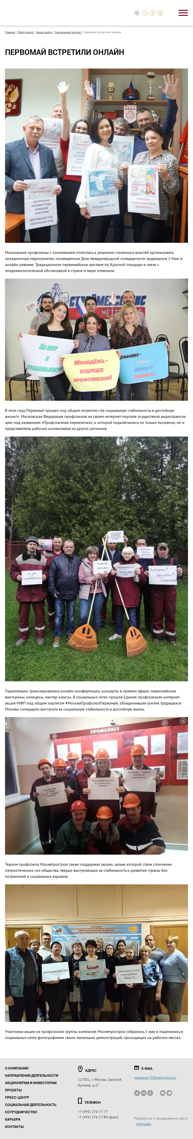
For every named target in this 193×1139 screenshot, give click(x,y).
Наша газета (44, 32)
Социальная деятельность (31, 1104)
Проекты (13, 1090)
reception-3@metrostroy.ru (155, 1077)
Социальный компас (68, 32)
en (144, 13)
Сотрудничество (21, 1112)
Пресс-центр (25, 32)
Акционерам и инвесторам (31, 1082)
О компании (16, 1068)
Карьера (12, 1119)
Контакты (14, 1126)
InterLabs (143, 1123)
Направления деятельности (31, 1075)
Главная (10, 32)
